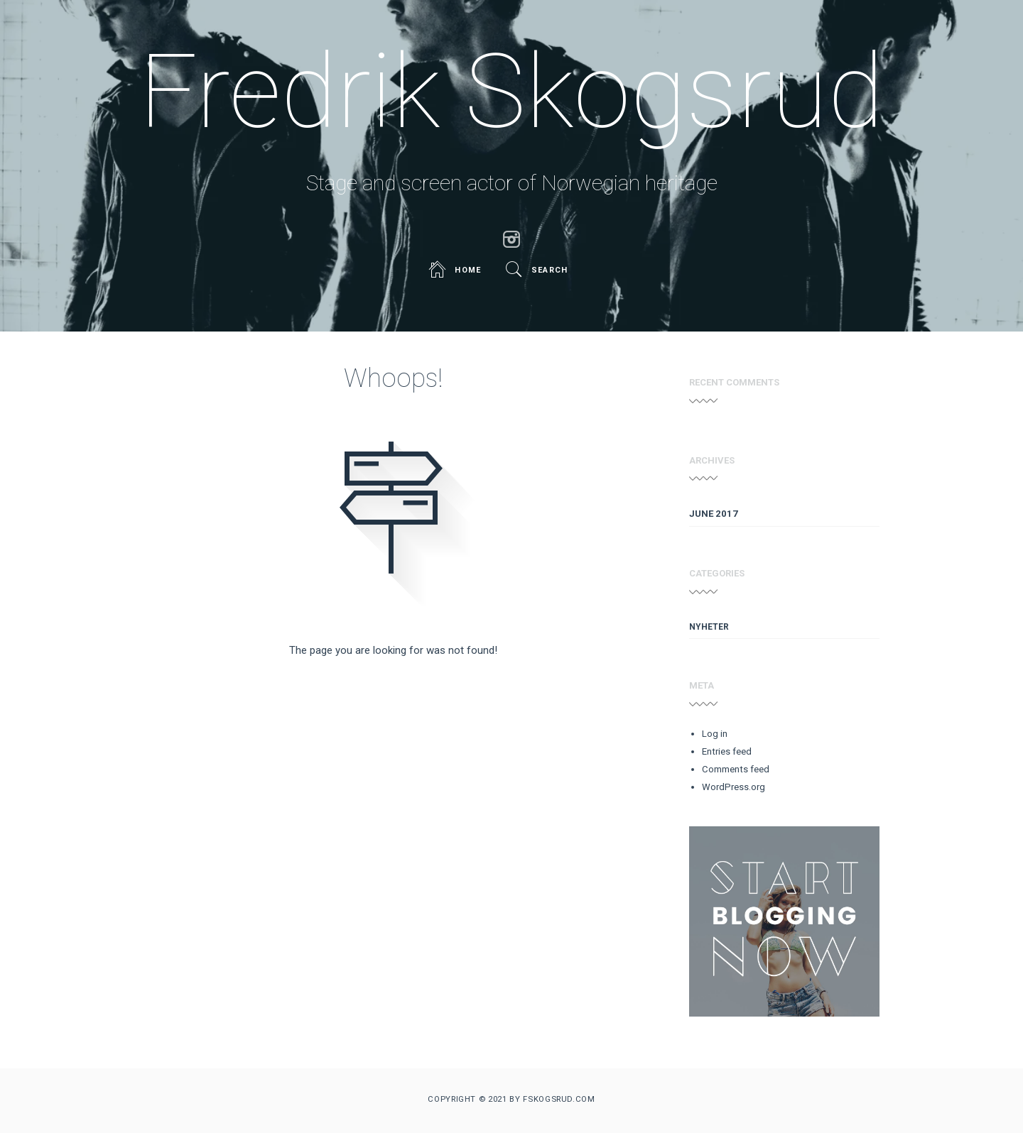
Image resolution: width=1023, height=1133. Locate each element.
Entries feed (727, 751)
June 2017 (713, 513)
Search (538, 270)
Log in (714, 733)
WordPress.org (733, 787)
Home (456, 270)
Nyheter (709, 627)
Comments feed (735, 769)
